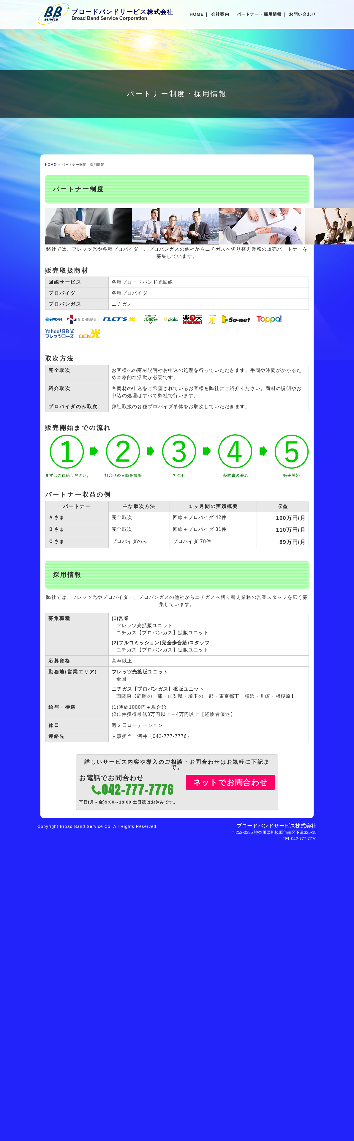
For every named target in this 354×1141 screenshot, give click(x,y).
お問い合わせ (302, 14)
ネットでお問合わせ (230, 782)
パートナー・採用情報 (259, 14)
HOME (196, 14)
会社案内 (220, 14)
